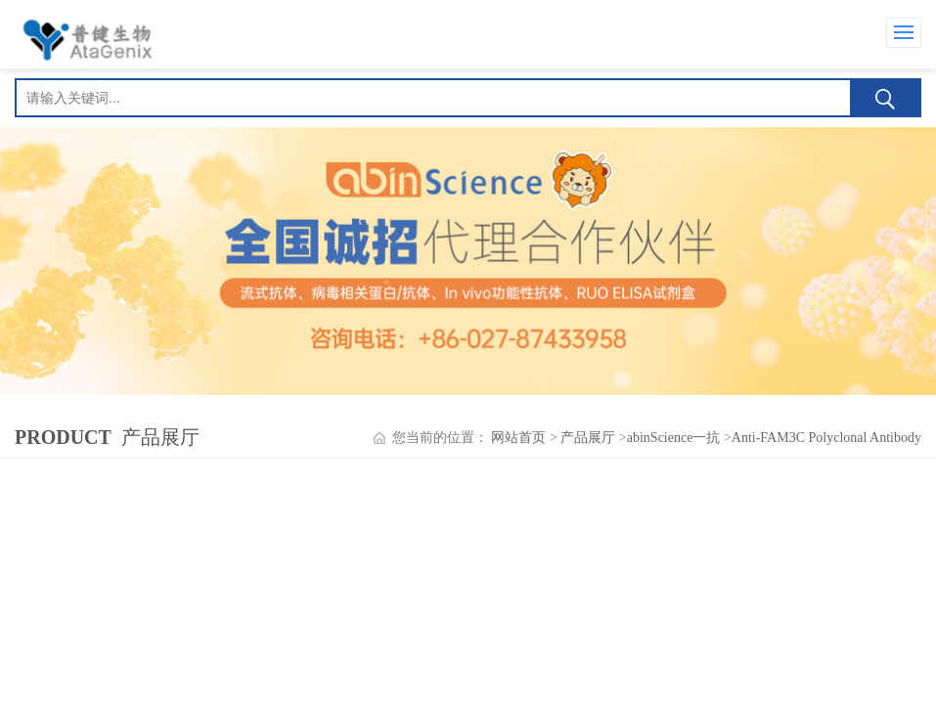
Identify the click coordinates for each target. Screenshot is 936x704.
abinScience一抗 (674, 437)
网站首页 (518, 437)
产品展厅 (587, 437)
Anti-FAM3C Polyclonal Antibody (826, 437)
